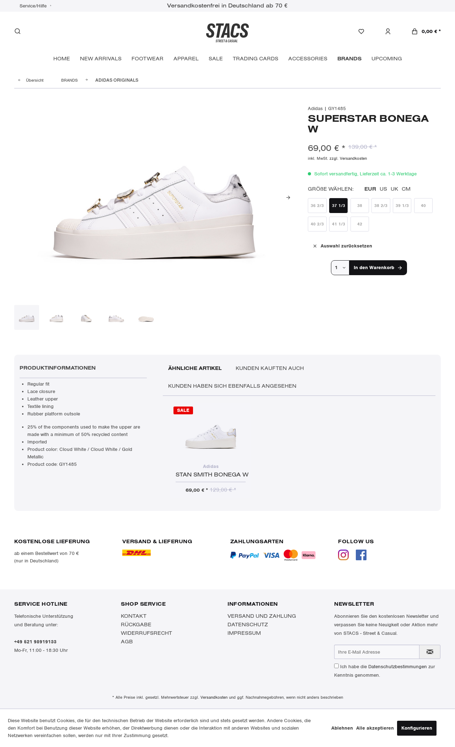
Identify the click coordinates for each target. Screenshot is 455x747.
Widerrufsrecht (146, 633)
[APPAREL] (186, 58)
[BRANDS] (349, 58)
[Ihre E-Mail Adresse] (376, 652)
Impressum (244, 633)
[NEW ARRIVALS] (101, 58)
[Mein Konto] (391, 31)
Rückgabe (136, 624)
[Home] (61, 58)
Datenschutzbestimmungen (397, 667)
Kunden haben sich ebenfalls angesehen (232, 386)
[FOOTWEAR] (147, 58)
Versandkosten (214, 697)
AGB (127, 641)
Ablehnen (342, 728)
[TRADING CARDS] (255, 58)
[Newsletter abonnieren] (429, 652)
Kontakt (133, 616)
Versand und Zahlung (262, 616)
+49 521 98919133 (35, 642)
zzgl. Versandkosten (348, 158)
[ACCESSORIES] (307, 58)
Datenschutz (248, 624)
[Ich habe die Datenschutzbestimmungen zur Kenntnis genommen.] (336, 666)
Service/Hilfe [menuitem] (34, 6)
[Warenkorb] (426, 31)
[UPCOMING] (386, 58)
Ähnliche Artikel (195, 368)
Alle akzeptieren (375, 728)
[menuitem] (365, 31)
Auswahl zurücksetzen (342, 245)
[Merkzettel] (365, 31)
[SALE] (216, 58)
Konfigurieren (416, 728)
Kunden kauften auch (270, 368)
